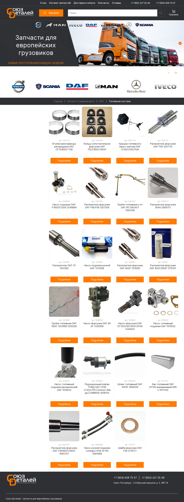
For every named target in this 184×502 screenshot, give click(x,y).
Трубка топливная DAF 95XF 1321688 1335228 (64, 325)
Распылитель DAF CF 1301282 (64, 267)
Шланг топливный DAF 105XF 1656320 (129, 386)
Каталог (51, 13)
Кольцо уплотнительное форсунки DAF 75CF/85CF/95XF (97, 146)
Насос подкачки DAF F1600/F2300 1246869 (64, 206)
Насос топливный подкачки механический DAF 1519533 (64, 387)
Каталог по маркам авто (80, 101)
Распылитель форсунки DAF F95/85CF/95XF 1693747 (64, 450)
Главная (57, 101)
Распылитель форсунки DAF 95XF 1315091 (130, 267)
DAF (101, 101)
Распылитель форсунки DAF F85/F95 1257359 (97, 206)
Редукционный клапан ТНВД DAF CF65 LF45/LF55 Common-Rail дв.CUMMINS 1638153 (97, 388)
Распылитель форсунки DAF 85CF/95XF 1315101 (163, 267)
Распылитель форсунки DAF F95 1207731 (163, 145)
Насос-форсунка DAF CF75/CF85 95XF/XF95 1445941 (130, 326)
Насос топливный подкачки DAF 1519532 (162, 325)
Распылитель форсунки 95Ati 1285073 (163, 206)
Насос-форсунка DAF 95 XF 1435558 (97, 325)
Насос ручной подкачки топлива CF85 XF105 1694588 (97, 450)
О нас (43, 2)
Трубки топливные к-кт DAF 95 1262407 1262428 (130, 207)
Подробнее (64, 160)
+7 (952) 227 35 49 (140, 3)
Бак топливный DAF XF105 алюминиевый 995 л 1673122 (163, 387)
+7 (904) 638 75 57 (165, 3)
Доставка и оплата (84, 2)
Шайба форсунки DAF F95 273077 (130, 449)
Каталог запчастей (60, 2)
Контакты (103, 2)
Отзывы (116, 2)
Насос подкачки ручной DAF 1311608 (97, 267)
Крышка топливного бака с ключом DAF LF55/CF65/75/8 (130, 146)
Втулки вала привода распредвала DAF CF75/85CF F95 (64, 146)
